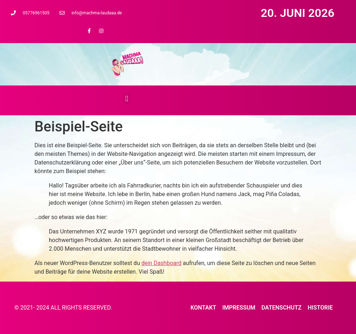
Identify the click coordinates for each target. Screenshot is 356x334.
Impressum (238, 307)
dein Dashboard (161, 263)
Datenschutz (281, 307)
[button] (126, 99)
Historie (320, 307)
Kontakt (203, 307)
